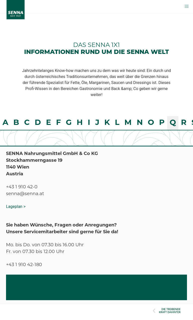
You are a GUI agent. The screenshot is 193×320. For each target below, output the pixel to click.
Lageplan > (16, 206)
